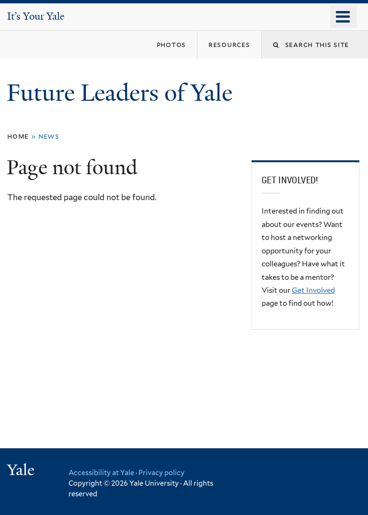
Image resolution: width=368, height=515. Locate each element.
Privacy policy (161, 472)
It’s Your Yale (36, 16)
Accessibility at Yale (101, 472)
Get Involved (313, 290)
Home (18, 136)
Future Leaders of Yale (122, 92)
